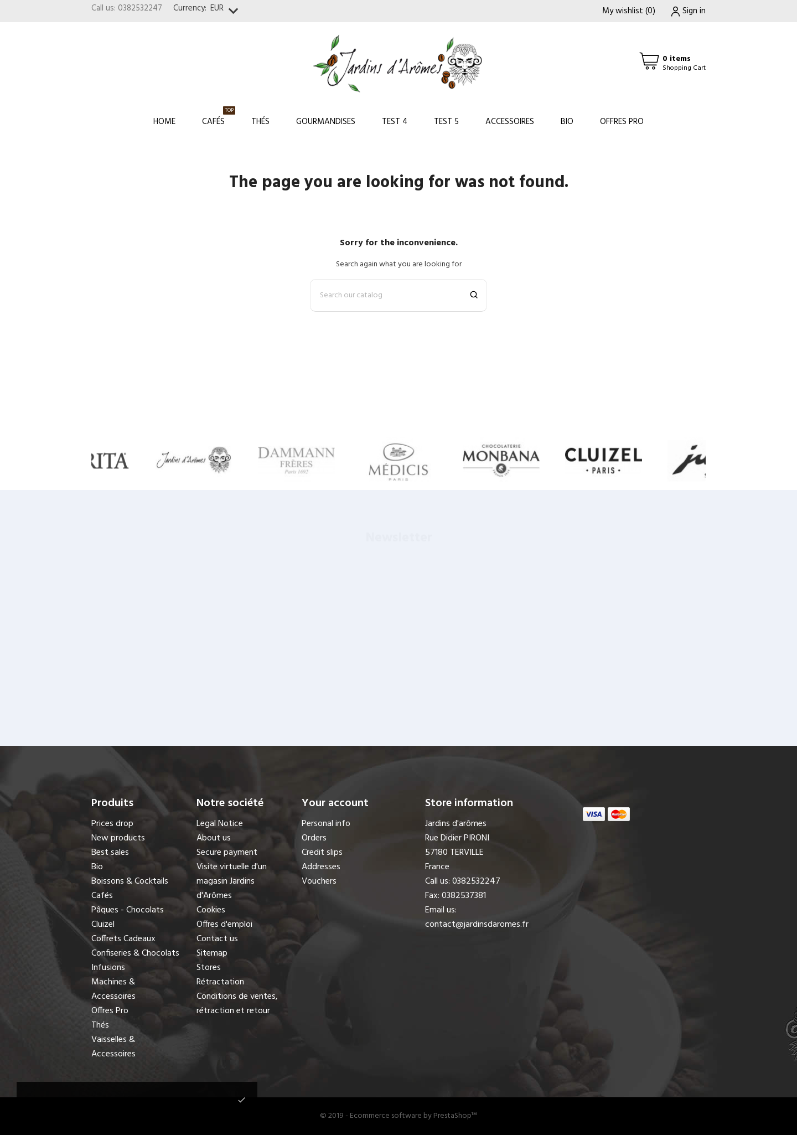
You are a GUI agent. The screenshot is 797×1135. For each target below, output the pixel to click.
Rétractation (220, 982)
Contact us (217, 939)
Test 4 (394, 121)
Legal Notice (219, 824)
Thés (260, 121)
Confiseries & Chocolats (135, 953)
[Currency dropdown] (226, 11)
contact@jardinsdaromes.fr (477, 924)
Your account (335, 803)
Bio (567, 121)
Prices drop (112, 824)
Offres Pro (622, 121)
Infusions (108, 968)
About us (213, 838)
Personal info (326, 824)
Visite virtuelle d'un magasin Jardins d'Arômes (231, 881)
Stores (208, 968)
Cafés (218, 117)
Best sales (110, 852)
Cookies (210, 910)
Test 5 (446, 121)
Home (164, 121)
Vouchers (319, 881)
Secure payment (226, 852)
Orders (314, 838)
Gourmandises (325, 121)
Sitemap (211, 953)
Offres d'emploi (224, 924)
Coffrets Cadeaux (123, 939)
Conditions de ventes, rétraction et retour (237, 1003)
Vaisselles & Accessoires (113, 1047)
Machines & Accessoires (113, 989)
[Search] (398, 295)
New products (118, 838)
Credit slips (322, 852)
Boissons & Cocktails (129, 881)
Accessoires (509, 121)
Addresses (321, 867)
